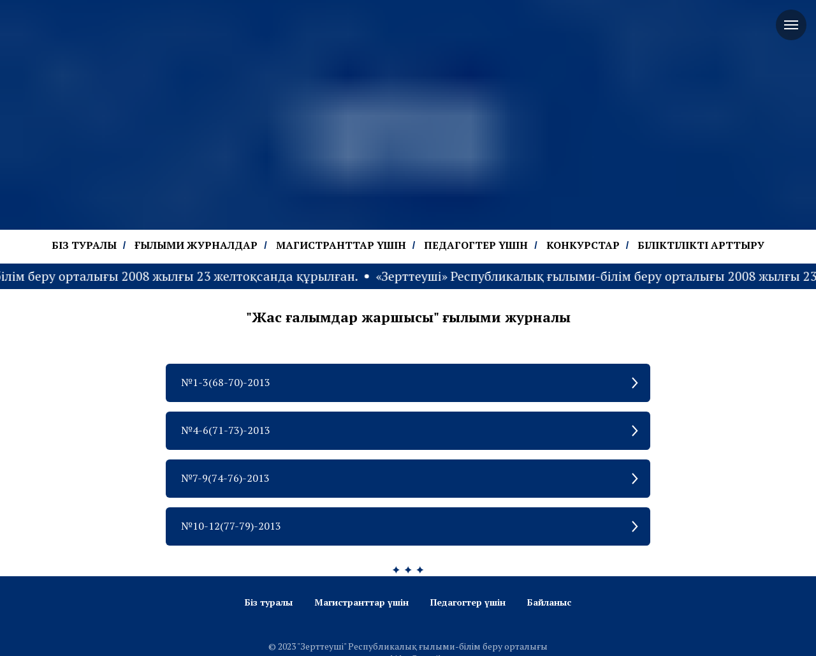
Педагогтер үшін (468, 602)
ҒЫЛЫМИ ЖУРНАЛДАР (196, 245)
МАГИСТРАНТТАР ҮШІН (341, 245)
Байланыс (549, 602)
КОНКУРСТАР (583, 245)
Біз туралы (269, 602)
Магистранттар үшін (361, 602)
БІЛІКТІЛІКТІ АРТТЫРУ (701, 245)
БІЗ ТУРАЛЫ (84, 245)
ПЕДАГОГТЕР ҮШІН (476, 245)
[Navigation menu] (791, 24)
